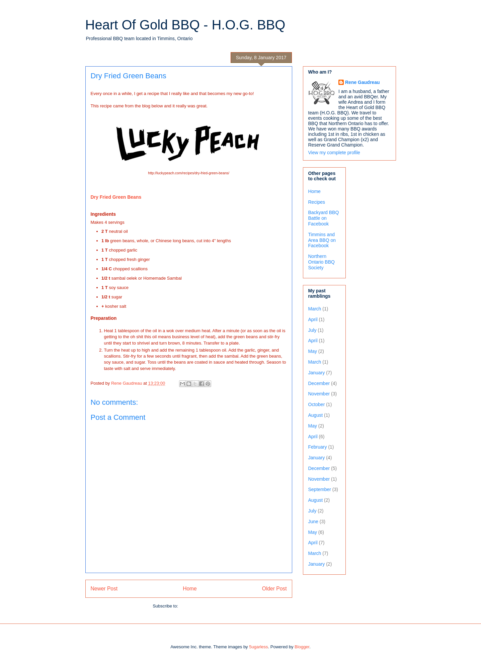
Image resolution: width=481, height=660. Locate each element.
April (313, 319)
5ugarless (258, 646)
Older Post (274, 588)
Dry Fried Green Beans (116, 197)
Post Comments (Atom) (202, 605)
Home (190, 588)
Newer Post (104, 588)
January (316, 372)
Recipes (316, 202)
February (317, 447)
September (319, 489)
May (312, 351)
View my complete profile (334, 152)
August (315, 415)
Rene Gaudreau (362, 82)
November (319, 393)
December (319, 383)
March (314, 308)
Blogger (302, 646)
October (316, 404)
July (312, 330)
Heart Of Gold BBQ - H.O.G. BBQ (185, 24)
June (313, 521)
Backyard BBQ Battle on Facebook (323, 218)
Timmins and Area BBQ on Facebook (322, 240)
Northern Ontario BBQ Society (321, 262)
